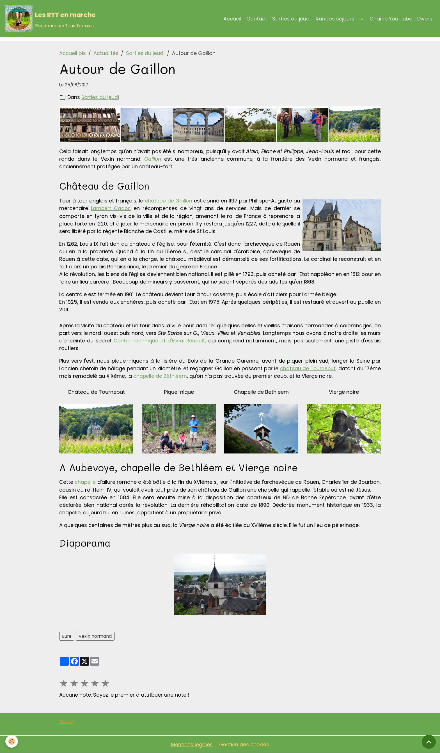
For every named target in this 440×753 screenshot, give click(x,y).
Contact (256, 18)
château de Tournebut (307, 368)
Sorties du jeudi (291, 18)
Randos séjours (335, 18)
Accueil (232, 18)
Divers (424, 18)
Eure (67, 635)
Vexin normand (95, 635)
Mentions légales (191, 744)
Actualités (105, 53)
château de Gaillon (168, 200)
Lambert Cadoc (111, 208)
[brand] (50, 18)
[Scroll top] (429, 742)
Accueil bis (72, 53)
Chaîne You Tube (391, 18)
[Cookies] (12, 741)
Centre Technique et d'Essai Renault (159, 340)
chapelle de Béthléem (160, 375)
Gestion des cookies (244, 744)
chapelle (85, 481)
